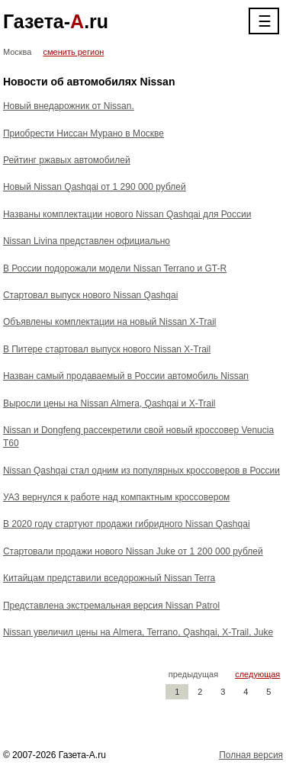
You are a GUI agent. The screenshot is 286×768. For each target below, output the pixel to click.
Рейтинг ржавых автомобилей (66, 160)
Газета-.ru (55, 21)
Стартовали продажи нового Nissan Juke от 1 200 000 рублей (133, 551)
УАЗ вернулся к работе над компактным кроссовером (116, 497)
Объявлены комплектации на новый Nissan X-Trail (110, 322)
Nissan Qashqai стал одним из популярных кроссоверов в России (141, 470)
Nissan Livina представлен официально (86, 241)
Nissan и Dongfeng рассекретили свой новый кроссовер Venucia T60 (138, 436)
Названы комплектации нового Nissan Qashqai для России (127, 214)
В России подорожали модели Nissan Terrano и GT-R (115, 268)
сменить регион (73, 51)
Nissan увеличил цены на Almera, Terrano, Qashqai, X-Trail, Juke (138, 632)
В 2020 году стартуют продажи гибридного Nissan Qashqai (126, 524)
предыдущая (193, 674)
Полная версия (251, 755)
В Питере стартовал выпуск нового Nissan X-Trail (106, 349)
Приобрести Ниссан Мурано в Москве (83, 133)
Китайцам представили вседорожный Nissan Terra (109, 578)
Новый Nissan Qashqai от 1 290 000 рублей (94, 187)
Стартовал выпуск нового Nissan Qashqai (90, 295)
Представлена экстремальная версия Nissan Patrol (111, 605)
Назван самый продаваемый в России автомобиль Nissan (126, 376)
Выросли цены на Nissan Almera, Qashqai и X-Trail (109, 403)
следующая (257, 674)
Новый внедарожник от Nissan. (68, 106)
